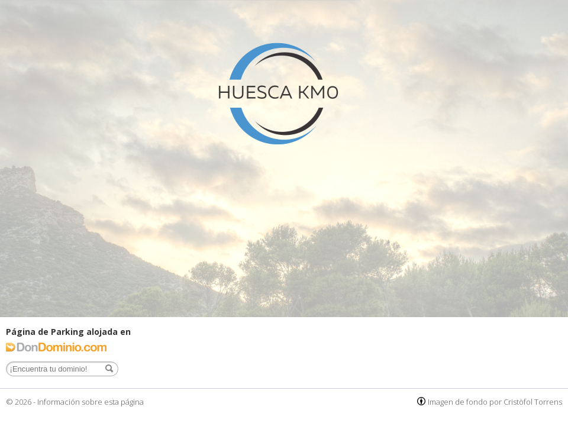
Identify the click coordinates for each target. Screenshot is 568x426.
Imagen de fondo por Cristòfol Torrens (495, 401)
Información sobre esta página (90, 401)
